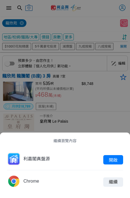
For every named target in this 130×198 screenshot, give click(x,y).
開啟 (113, 159)
